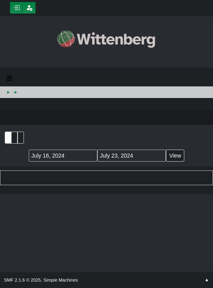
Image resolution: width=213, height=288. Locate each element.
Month (14, 138)
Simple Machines (60, 280)
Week (21, 138)
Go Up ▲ (207, 280)
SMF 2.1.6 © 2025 (22, 280)
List (8, 138)
